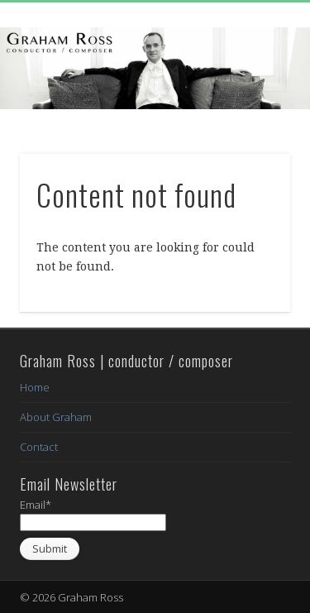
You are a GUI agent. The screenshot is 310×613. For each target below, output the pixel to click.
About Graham (56, 416)
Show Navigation (250, 148)
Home (35, 387)
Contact (39, 446)
